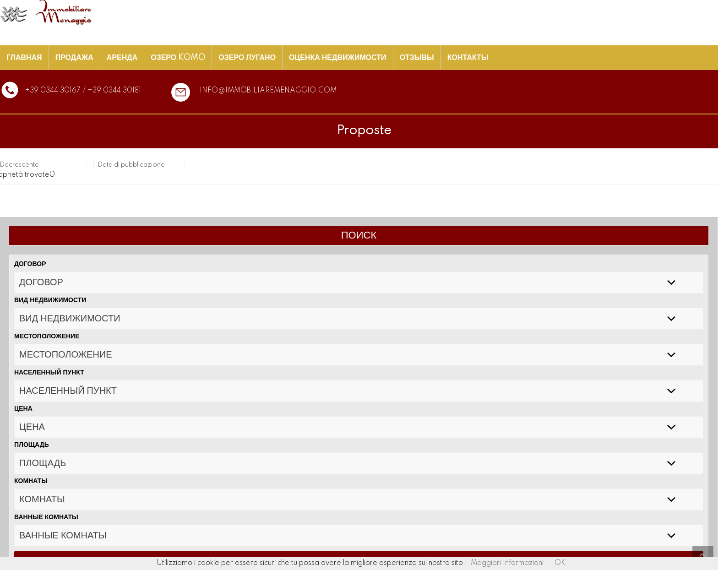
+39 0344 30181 (114, 90)
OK (560, 563)
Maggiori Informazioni (507, 563)
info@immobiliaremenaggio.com (268, 90)
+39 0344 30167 (53, 90)
